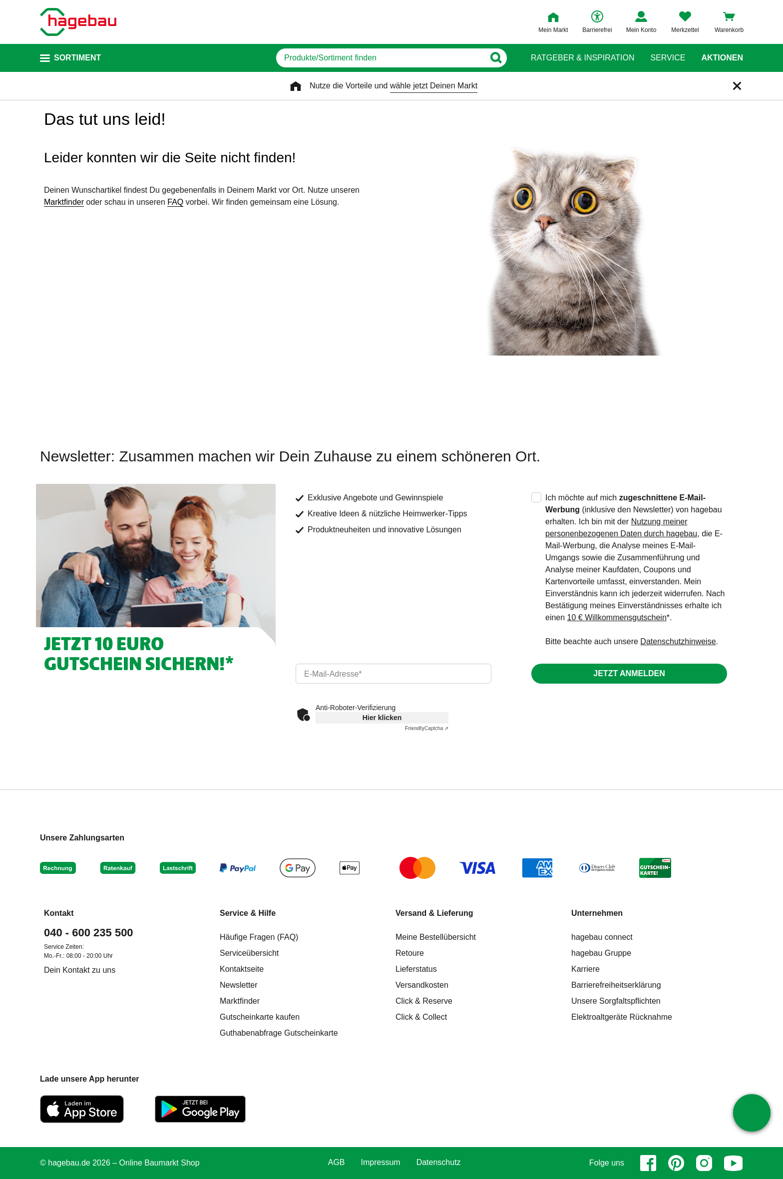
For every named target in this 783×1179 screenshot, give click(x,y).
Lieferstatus (416, 969)
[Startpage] (78, 22)
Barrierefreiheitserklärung (616, 985)
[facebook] (648, 1163)
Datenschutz (438, 1163)
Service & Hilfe (248, 913)
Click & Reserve (423, 1001)
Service (667, 58)
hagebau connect (602, 937)
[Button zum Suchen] (495, 57)
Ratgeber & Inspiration (582, 58)
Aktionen (722, 58)
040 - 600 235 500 (88, 932)
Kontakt (59, 913)
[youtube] (733, 1163)
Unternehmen (597, 913)
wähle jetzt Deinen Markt (433, 85)
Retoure (409, 953)
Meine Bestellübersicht (435, 937)
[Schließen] (737, 86)
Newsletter (239, 985)
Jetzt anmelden (629, 673)
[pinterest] (676, 1163)
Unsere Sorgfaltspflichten (616, 1001)
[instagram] (704, 1163)
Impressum (380, 1163)
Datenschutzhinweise (678, 641)
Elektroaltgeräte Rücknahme (621, 1017)
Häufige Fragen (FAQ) (259, 937)
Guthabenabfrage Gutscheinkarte (279, 1033)
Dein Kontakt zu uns (79, 970)
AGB (336, 1163)
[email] (393, 673)
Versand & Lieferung (434, 913)
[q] (380, 57)
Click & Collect (421, 1017)
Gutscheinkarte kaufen (260, 1017)
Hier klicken (382, 718)
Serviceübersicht (249, 953)
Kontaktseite (242, 969)
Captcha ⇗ (426, 728)
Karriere (585, 969)
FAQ (175, 202)
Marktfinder (64, 202)
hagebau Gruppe (601, 953)
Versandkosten (421, 985)
